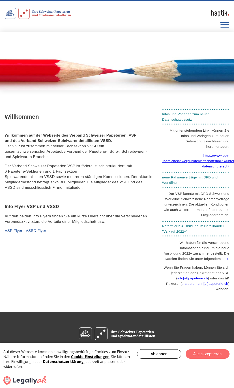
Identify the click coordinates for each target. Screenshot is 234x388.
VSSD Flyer (36, 231)
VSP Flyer (13, 231)
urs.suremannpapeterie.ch (205, 283)
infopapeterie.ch (192, 278)
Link (225, 259)
